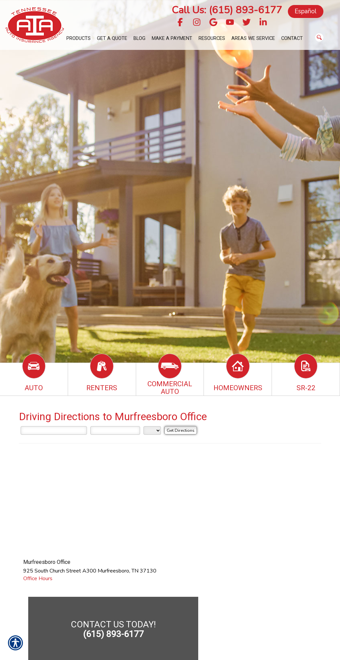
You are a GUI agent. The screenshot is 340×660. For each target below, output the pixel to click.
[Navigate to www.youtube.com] (230, 23)
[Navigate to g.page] (213, 23)
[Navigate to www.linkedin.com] (263, 23)
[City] (115, 430)
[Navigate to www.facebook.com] (180, 23)
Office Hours (37, 578)
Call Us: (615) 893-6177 (227, 10)
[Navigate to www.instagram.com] (197, 23)
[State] (152, 430)
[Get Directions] (180, 430)
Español (306, 11)
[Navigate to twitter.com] (246, 23)
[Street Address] (54, 430)
